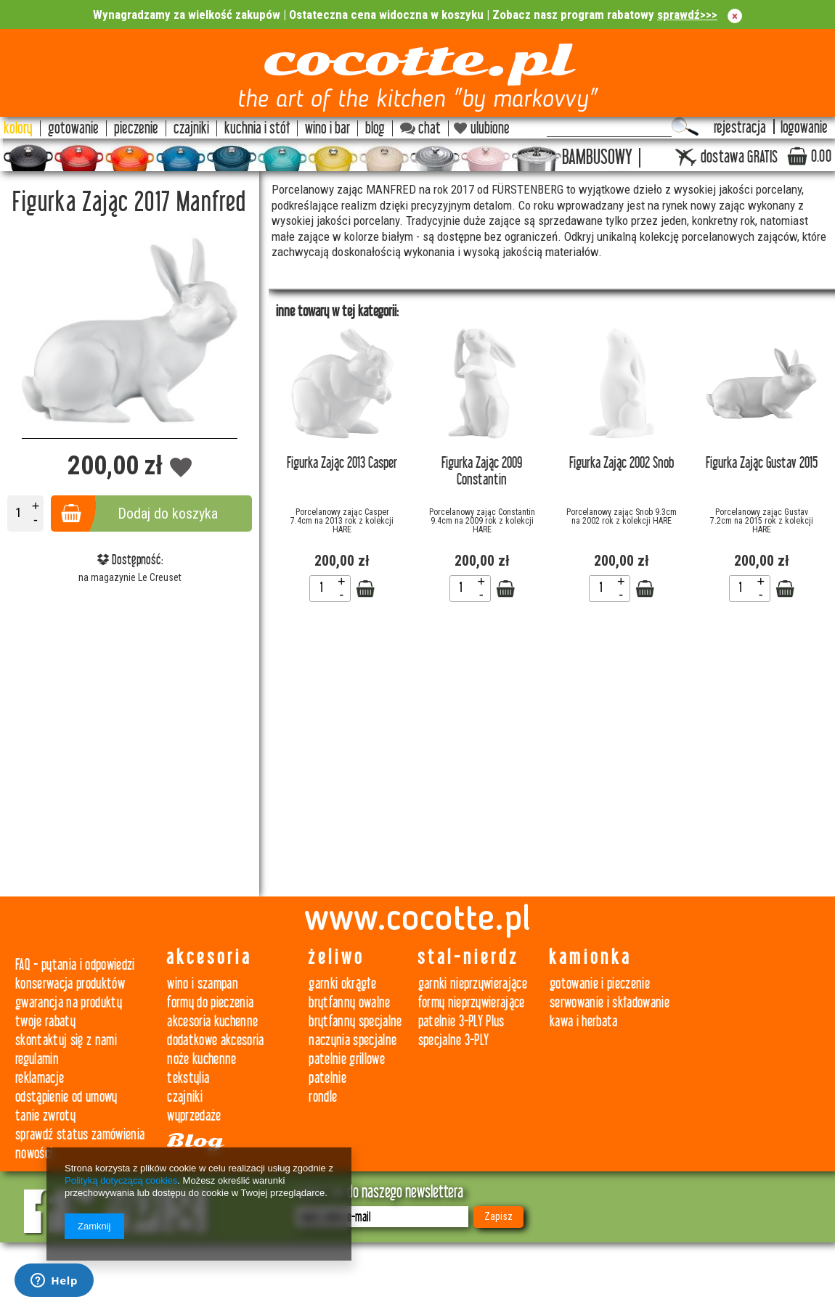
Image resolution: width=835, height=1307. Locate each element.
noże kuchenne (201, 1059)
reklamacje (39, 1078)
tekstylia (188, 1078)
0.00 (821, 156)
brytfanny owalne (349, 1002)
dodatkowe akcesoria (215, 1040)
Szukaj (685, 126)
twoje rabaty (45, 1021)
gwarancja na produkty (68, 1002)
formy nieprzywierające (471, 1002)
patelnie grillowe (347, 1059)
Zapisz (498, 1216)
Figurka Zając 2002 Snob (621, 463)
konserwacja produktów (70, 984)
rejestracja (740, 128)
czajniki (185, 1097)
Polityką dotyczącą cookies (121, 1180)
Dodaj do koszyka (168, 513)
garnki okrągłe (342, 984)
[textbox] (609, 127)
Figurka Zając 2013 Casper (342, 463)
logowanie (804, 128)
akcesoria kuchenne (212, 1021)
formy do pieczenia (210, 1002)
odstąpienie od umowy (66, 1097)
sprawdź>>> (687, 14)
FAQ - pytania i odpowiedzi (75, 965)
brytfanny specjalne (355, 1021)
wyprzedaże (194, 1116)
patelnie (327, 1078)
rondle (323, 1097)
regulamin (37, 1059)
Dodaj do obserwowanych (181, 468)
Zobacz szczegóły (365, 589)
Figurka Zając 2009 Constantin (481, 471)
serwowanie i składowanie (609, 1002)
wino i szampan (202, 984)
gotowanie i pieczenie (600, 984)
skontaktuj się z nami (66, 1040)
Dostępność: (130, 560)
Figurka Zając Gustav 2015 (762, 463)
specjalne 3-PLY (453, 1040)
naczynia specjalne (352, 1040)
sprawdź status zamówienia (79, 1134)
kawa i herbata (584, 1021)
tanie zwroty (45, 1116)
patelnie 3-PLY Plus (461, 1021)
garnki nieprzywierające (473, 984)
